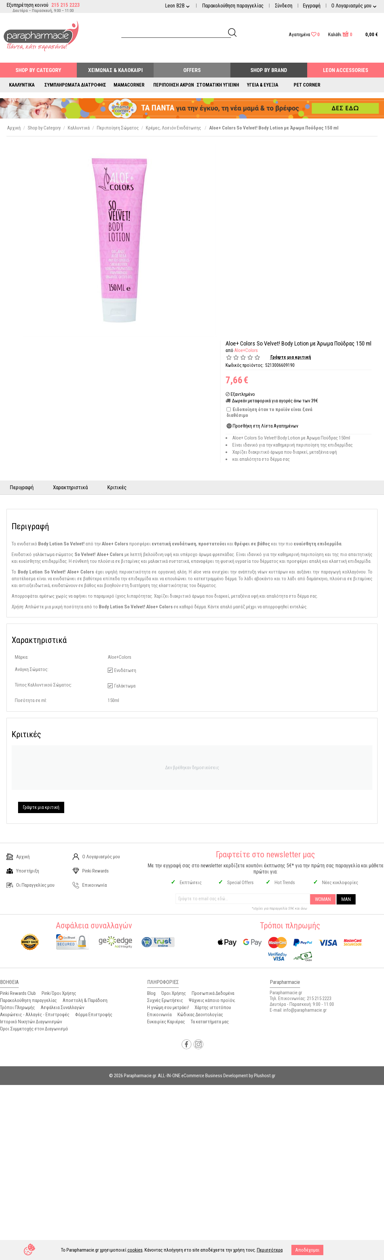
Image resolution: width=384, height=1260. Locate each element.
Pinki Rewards (91, 871)
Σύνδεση (283, 6)
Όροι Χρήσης (173, 993)
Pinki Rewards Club (18, 993)
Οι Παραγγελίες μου (30, 885)
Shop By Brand (268, 70)
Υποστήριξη (22, 871)
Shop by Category (38, 70)
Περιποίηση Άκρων (173, 85)
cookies (135, 1250)
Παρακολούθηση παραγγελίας (233, 6)
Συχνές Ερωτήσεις (165, 1000)
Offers (192, 70)
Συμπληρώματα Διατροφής (75, 85)
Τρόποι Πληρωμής (17, 1007)
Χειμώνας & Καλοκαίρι (115, 70)
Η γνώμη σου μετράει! (168, 1007)
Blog (151, 993)
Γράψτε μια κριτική (290, 357)
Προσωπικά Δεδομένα (213, 993)
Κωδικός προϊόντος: (245, 365)
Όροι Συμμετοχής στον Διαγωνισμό (34, 1029)
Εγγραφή (311, 6)
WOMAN (323, 899)
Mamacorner (129, 85)
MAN (346, 899)
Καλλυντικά (22, 85)
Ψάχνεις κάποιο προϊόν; (212, 1000)
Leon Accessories (345, 70)
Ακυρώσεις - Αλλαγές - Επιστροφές (34, 1014)
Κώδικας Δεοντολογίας (200, 1014)
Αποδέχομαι (307, 1250)
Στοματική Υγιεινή (218, 85)
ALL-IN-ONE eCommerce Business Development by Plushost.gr (216, 1076)
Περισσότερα (270, 1250)
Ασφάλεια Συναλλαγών (62, 1007)
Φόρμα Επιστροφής (93, 1014)
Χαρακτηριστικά (70, 487)
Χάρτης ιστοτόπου (213, 1007)
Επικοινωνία (90, 885)
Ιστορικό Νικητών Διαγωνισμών (31, 1022)
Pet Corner (307, 85)
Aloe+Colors (246, 350)
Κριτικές (116, 487)
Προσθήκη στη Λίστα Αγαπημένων (265, 426)
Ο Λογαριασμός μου (96, 856)
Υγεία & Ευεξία (262, 85)
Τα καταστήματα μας (210, 1022)
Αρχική (18, 856)
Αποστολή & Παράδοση (85, 1000)
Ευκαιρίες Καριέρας (166, 1022)
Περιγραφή (22, 487)
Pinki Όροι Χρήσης (59, 993)
